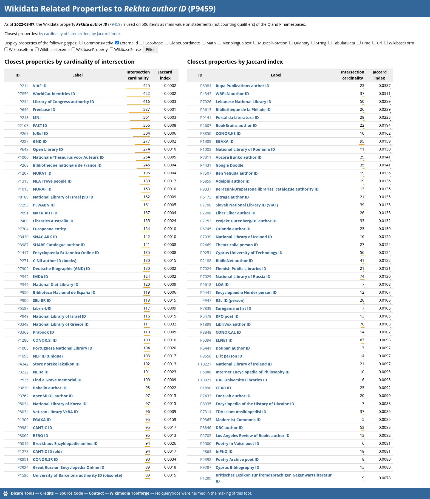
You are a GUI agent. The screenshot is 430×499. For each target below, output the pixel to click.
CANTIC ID (42, 427)
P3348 (23, 324)
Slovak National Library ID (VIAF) (247, 205)
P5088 (205, 372)
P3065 (23, 435)
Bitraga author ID (232, 197)
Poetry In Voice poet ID (237, 443)
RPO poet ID (227, 316)
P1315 (23, 181)
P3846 (205, 427)
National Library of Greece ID (61, 324)
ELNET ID (224, 340)
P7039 (205, 236)
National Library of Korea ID (60, 403)
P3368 (23, 332)
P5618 (205, 284)
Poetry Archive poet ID (237, 459)
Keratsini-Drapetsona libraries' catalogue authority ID (267, 189)
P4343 (205, 93)
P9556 (205, 356)
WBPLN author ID (232, 93)
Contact (96, 493)
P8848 (205, 332)
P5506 (205, 443)
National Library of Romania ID (245, 149)
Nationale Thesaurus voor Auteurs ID (68, 157)
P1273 (23, 451)
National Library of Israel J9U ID (63, 197)
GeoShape (154, 43)
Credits (47, 493)
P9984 (23, 427)
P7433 (205, 395)
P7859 (23, 93)
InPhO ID (224, 451)
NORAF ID (42, 189)
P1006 (23, 157)
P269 (24, 133)
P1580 (23, 475)
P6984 (205, 85)
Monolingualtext (236, 43)
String (321, 43)
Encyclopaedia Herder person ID (246, 292)
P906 (24, 300)
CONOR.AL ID (228, 332)
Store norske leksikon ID (56, 364)
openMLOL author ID (53, 395)
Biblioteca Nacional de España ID (64, 292)
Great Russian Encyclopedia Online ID (68, 467)
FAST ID (40, 125)
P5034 (23, 403)
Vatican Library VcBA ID (55, 411)
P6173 (205, 197)
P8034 (23, 411)
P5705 (205, 435)
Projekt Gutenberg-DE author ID (246, 220)
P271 (24, 260)
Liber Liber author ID (236, 213)
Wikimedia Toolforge (129, 493)
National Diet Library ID (55, 284)
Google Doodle (230, 165)
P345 (24, 276)
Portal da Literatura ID (237, 117)
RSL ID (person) (230, 300)
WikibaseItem (21, 49)
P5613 (205, 109)
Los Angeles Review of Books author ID (253, 435)
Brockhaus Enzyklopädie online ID (65, 443)
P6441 (205, 348)
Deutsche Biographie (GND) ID (61, 268)
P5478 (205, 316)
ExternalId (129, 43)
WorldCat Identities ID (54, 93)
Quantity (301, 43)
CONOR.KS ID (228, 133)
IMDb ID (40, 276)
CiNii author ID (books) (54, 260)
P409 (24, 220)
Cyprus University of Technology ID (249, 252)
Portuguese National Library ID (62, 348)
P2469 (205, 244)
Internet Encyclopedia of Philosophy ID (253, 372)
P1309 (23, 419)
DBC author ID (229, 427)
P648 (24, 149)
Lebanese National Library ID (243, 101)
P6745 (205, 228)
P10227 (204, 364)
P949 (24, 316)
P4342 (23, 364)
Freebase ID (44, 109)
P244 (24, 101)
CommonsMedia (98, 43)
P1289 (205, 478)
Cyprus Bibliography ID (237, 467)
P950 (24, 292)
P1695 (23, 356)
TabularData (344, 43)
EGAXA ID (42, 419)
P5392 (205, 459)
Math (211, 43)
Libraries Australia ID (53, 220)
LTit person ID (229, 356)
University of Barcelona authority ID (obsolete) (77, 475)
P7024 (205, 268)
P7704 (23, 228)
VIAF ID (40, 85)
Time (365, 43)
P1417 (23, 252)
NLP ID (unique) (48, 356)
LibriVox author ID (233, 324)
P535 (24, 379)
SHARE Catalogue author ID (59, 244)
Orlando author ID (233, 228)
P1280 (23, 340)
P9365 (205, 419)
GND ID (40, 141)
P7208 (205, 213)
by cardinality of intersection (64, 33)
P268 (24, 165)
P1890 (205, 387)
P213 (24, 117)
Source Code (71, 493)
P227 (24, 141)
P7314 (205, 411)
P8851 (23, 459)
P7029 (205, 276)
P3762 (23, 395)
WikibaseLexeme (55, 49)
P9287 (205, 467)
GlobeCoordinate (184, 43)
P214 (24, 85)
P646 (24, 109)
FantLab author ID (233, 395)
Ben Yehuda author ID (237, 173)
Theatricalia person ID (237, 244)
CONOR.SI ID (45, 340)
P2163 (23, 125)
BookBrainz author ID (236, 125)
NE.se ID (41, 372)
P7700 (205, 205)
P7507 (205, 173)
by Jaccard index (106, 33)
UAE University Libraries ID (241, 379)
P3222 (23, 372)
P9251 (205, 252)
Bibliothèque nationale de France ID (67, 165)
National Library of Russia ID (243, 276)
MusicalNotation (272, 43)
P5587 (23, 308)
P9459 (114, 24)
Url (379, 43)
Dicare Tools (22, 493)
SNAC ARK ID (45, 236)
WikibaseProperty (92, 49)
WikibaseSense (127, 49)
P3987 (23, 244)
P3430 (23, 236)
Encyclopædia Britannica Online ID (66, 252)
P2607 (205, 125)
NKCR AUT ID (45, 213)
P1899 (205, 324)
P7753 (205, 220)
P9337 (205, 189)
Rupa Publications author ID (243, 85)
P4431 (205, 165)
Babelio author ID (49, 387)
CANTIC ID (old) (47, 451)
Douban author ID (233, 348)
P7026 (205, 101)
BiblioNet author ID (234, 260)
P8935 (205, 403)
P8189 (23, 197)
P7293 (23, 205)
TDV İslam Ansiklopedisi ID (241, 411)
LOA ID (222, 284)
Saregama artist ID (233, 308)
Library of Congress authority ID (63, 101)
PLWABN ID (44, 205)
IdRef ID (40, 133)
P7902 (23, 268)
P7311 (205, 157)
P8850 (205, 133)
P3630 (23, 387)
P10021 (204, 379)
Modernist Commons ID (238, 419)
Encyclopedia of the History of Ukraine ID (255, 403)
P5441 (205, 292)
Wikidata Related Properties (58, 8)
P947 (206, 300)
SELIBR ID (42, 300)
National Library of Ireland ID (244, 364)
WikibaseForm (401, 43)
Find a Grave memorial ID (57, 379)
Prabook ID (43, 332)
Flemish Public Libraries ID (241, 268)
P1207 (23, 173)
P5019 (23, 443)
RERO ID (40, 435)
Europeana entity (49, 228)
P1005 (23, 348)
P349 (24, 284)
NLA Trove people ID (52, 181)
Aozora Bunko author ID (239, 157)
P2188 (205, 260)
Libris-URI (42, 308)
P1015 (23, 189)
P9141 (205, 117)
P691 (24, 213)
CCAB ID (223, 387)
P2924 (23, 467)
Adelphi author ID (233, 181)
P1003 (205, 149)
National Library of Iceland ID (244, 236)
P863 (206, 451)
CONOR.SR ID (45, 459)
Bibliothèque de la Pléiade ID (243, 109)
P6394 (205, 340)
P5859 (205, 181)
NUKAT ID (42, 173)
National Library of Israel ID (59, 316)
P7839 (205, 308)
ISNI (37, 117)
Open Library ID (48, 149)
